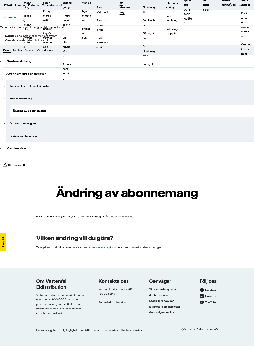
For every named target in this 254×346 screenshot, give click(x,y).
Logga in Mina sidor (161, 300)
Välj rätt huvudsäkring (66, 46)
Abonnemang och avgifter (61, 216)
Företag (20, 4)
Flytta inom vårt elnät (102, 42)
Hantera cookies (131, 330)
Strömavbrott (16, 165)
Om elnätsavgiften (149, 51)
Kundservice (16, 148)
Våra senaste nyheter (162, 289)
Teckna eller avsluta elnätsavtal (29, 86)
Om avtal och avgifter (23, 123)
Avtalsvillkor (149, 23)
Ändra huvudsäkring (66, 22)
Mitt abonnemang (21, 98)
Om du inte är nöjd (245, 49)
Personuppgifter (46, 330)
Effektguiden (148, 36)
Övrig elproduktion (47, 15)
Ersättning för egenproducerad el (47, 37)
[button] (3, 242)
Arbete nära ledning (67, 71)
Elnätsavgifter (149, 10)
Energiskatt (149, 66)
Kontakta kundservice (112, 302)
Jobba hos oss (158, 295)
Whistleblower (90, 330)
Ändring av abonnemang (29, 110)
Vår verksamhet (52, 4)
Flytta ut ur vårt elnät (101, 25)
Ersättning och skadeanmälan (245, 25)
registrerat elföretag (97, 247)
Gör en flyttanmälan (161, 312)
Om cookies (110, 330)
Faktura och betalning (23, 135)
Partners (33, 4)
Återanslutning (27, 42)
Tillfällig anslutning (27, 22)
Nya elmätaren (86, 15)
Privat (8, 4)
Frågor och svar (86, 33)
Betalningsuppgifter (172, 33)
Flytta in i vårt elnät (102, 10)
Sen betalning (171, 18)
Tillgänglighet (68, 330)
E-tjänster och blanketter (164, 306)
